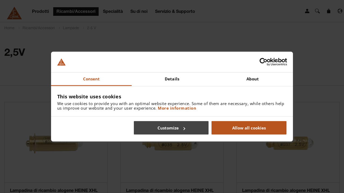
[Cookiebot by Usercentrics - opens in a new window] (263, 62)
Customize (171, 128)
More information (177, 107)
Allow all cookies (249, 128)
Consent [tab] (91, 78)
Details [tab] (172, 78)
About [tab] (252, 78)
